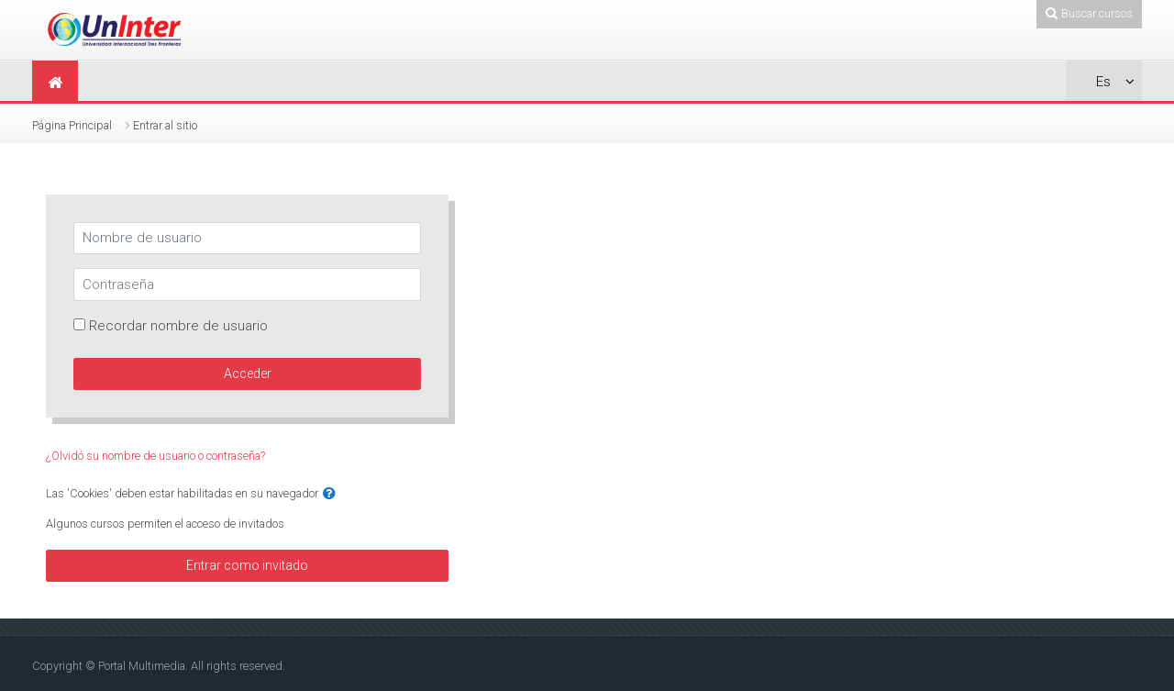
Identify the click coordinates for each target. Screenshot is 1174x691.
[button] (329, 494)
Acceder (247, 373)
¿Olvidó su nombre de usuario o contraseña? (155, 456)
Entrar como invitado (247, 565)
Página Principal (72, 125)
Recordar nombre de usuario (178, 326)
